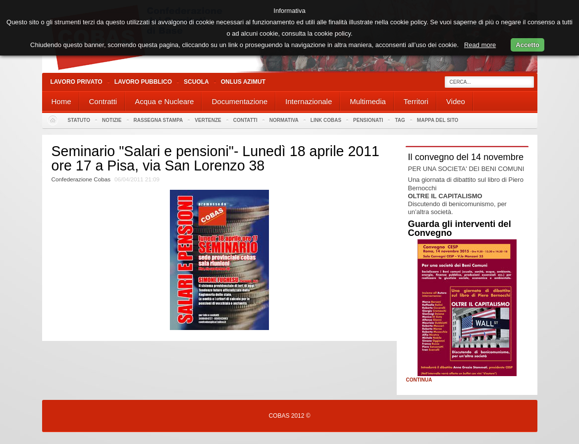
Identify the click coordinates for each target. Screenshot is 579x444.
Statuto (79, 120)
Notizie (111, 120)
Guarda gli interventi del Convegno (459, 228)
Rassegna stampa (158, 120)
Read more (480, 45)
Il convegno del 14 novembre (466, 157)
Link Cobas (326, 120)
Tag (400, 120)
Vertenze (208, 120)
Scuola (196, 81)
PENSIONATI (368, 120)
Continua (419, 380)
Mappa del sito (438, 120)
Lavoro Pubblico (143, 81)
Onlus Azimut (243, 81)
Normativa (284, 120)
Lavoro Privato (77, 81)
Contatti (245, 120)
